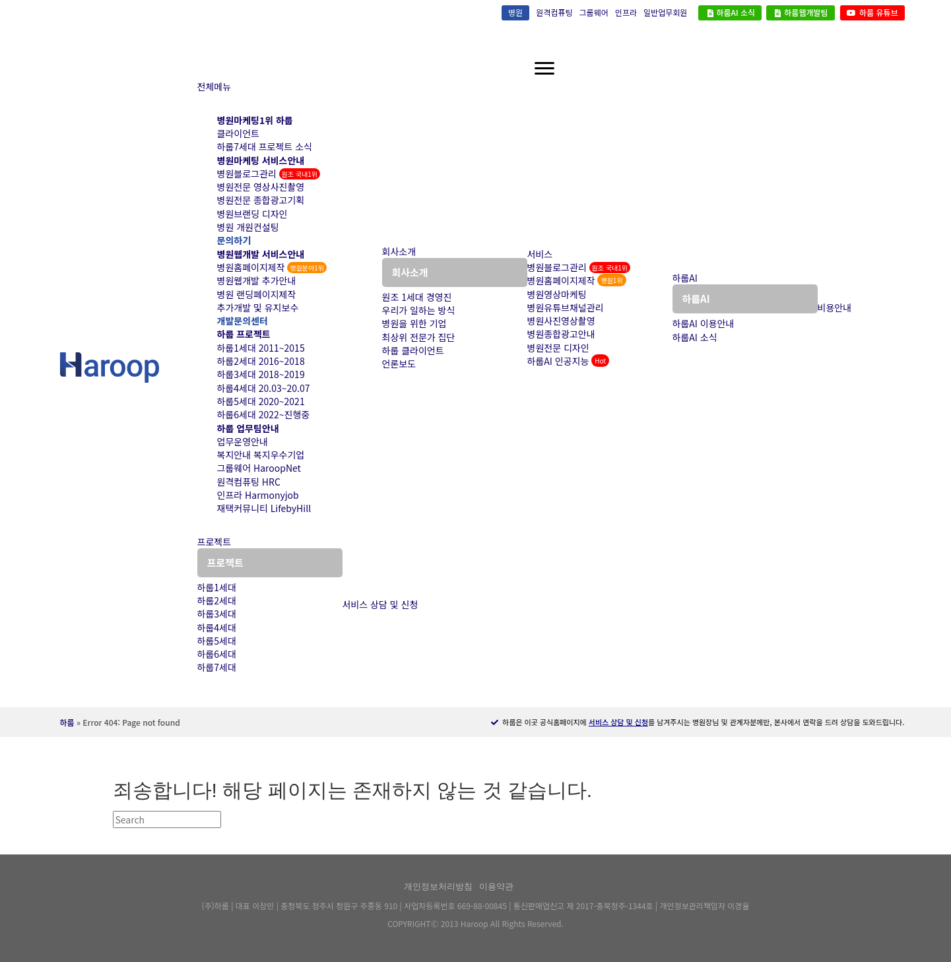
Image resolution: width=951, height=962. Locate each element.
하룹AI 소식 (730, 12)
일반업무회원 (665, 12)
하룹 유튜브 (872, 12)
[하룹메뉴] (544, 68)
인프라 (626, 12)
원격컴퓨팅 (554, 12)
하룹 (67, 722)
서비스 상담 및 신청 (618, 722)
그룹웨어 (593, 12)
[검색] (167, 819)
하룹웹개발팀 (800, 12)
